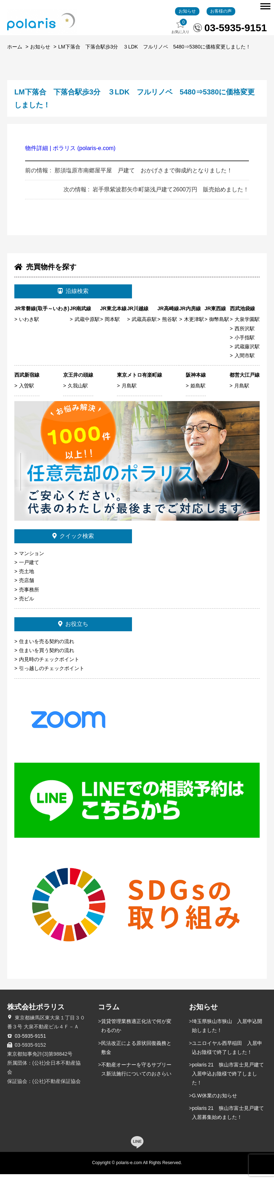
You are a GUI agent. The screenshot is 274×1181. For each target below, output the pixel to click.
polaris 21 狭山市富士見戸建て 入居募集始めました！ (229, 1119)
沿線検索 (73, 298)
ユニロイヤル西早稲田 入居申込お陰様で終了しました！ (227, 1054)
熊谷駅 (169, 326)
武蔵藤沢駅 (247, 353)
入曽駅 (26, 393)
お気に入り (180, 33)
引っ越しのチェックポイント (51, 675)
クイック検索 (73, 543)
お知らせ (187, 17)
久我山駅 (78, 393)
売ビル (26, 605)
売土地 (26, 578)
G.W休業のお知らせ (214, 1102)
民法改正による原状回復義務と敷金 (136, 1054)
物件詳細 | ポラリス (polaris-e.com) (70, 155)
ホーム (14, 54)
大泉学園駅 (247, 326)
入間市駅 (245, 363)
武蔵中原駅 (87, 326)
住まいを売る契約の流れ (46, 648)
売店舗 (26, 587)
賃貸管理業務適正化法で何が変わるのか (136, 1033)
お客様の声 (221, 17)
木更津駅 (194, 326)
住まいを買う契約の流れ (46, 657)
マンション (31, 560)
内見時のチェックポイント (49, 666)
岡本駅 (112, 326)
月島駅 (129, 393)
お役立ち (73, 631)
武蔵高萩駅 (144, 326)
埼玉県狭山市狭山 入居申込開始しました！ (227, 1033)
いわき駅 (29, 326)
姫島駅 (198, 393)
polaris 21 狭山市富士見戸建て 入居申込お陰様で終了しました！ (229, 1080)
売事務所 (29, 596)
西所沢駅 (245, 335)
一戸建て (29, 569)
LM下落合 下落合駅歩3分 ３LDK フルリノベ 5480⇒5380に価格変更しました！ (154, 54)
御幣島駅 (219, 326)
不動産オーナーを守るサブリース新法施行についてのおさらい (136, 1076)
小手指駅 (245, 344)
